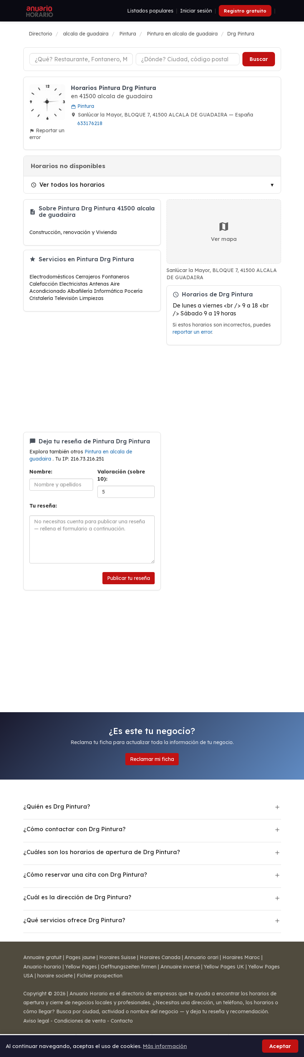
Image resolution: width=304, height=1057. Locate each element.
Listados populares (150, 11)
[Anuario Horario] (38, 10)
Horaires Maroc (241, 957)
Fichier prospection (99, 975)
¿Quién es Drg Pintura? (56, 806)
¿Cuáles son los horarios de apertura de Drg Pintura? (101, 852)
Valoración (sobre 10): (121, 475)
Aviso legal (36, 1021)
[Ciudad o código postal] (188, 59)
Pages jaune (80, 957)
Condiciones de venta (80, 1021)
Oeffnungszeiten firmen (128, 966)
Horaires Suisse (117, 957)
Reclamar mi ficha (152, 759)
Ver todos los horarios (68, 184)
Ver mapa (224, 231)
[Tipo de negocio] (81, 59)
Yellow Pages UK (224, 966)
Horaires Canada (160, 957)
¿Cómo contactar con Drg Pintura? (74, 829)
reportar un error (192, 332)
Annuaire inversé (180, 966)
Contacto (122, 1021)
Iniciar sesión (196, 11)
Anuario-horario (42, 966)
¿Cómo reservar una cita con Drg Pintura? (85, 874)
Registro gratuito (245, 11)
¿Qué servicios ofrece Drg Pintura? (74, 920)
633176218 (89, 123)
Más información (165, 1046)
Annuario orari (201, 957)
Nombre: (40, 471)
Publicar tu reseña (128, 578)
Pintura (82, 106)
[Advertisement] (92, 372)
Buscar (259, 59)
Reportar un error (46, 134)
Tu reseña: (43, 506)
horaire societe (55, 975)
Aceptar (280, 1046)
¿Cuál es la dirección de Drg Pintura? (77, 897)
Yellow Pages (81, 966)
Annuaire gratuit (42, 957)
